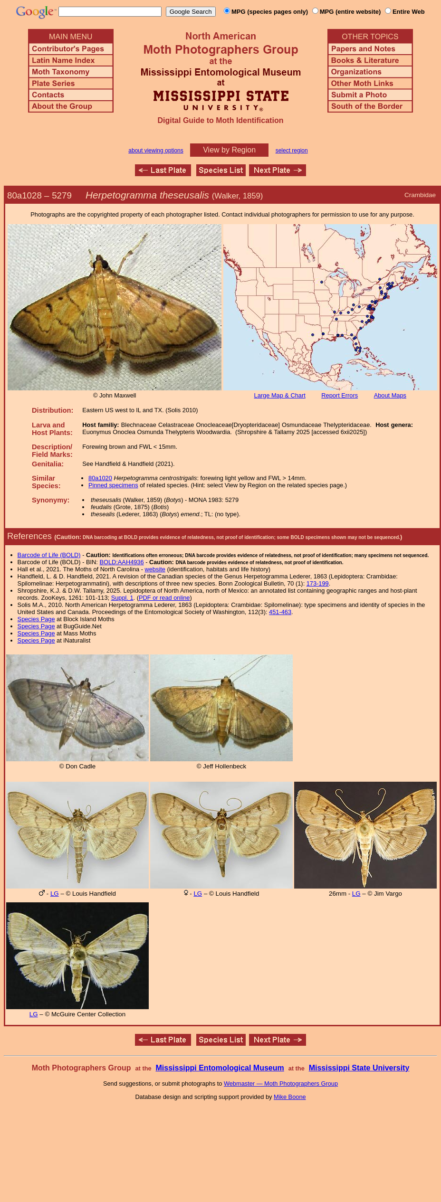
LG (54, 893)
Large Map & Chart (280, 395)
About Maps (390, 395)
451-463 (280, 611)
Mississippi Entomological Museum (219, 1068)
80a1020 (100, 478)
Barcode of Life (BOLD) (49, 554)
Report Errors (339, 395)
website (155, 569)
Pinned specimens (113, 485)
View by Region (229, 150)
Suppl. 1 (122, 597)
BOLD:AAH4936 (121, 562)
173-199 (318, 583)
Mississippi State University (359, 1068)
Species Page (36, 619)
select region (292, 150)
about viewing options (155, 150)
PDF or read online (164, 597)
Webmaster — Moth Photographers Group (281, 1083)
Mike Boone (290, 1096)
